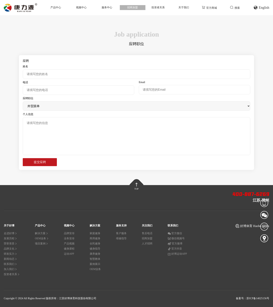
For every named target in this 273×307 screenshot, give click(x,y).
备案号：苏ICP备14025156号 (252, 298)
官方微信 (175, 233)
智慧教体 (95, 259)
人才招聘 (147, 243)
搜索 (235, 7)
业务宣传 (69, 238)
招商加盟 (132, 7)
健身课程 (69, 248)
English (261, 7)
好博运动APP (177, 254)
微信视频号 (176, 238)
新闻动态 (10, 259)
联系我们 (10, 264)
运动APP (69, 253)
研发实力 (10, 253)
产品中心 (55, 7)
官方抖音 (175, 248)
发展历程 (10, 238)
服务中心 (107, 7)
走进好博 (10, 233)
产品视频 (69, 243)
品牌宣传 (69, 233)
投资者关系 (158, 7)
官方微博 (175, 243)
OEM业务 (42, 238)
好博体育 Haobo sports (254, 226)
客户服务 (121, 233)
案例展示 (95, 264)
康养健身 (95, 253)
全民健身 (95, 243)
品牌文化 (10, 248)
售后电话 (147, 233)
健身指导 (95, 248)
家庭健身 (95, 233)
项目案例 (41, 243)
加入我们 (10, 269)
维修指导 (121, 238)
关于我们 (183, 7)
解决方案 (41, 233)
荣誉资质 (10, 243)
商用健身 (95, 238)
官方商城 (209, 7)
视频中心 (81, 7)
